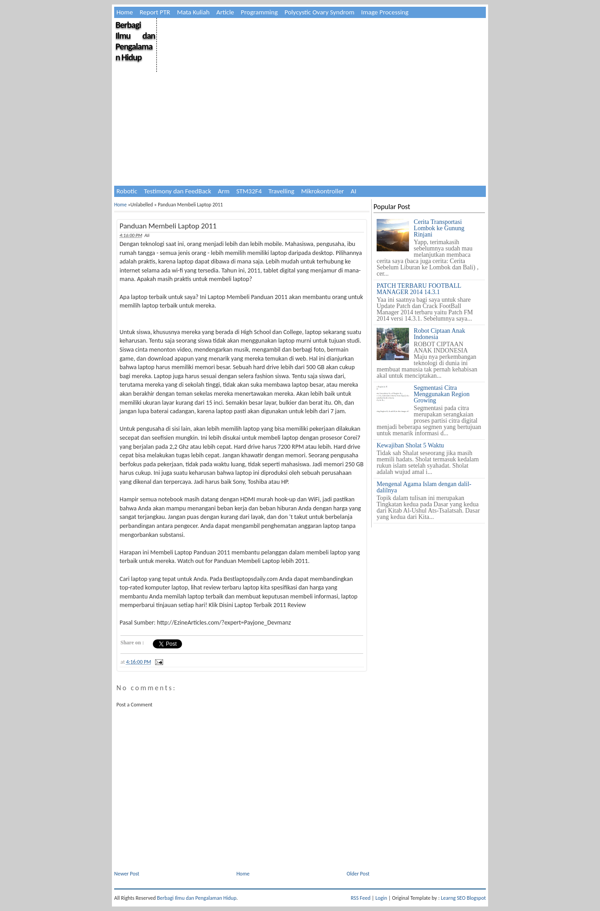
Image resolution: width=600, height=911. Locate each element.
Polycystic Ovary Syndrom (319, 12)
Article (225, 12)
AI (353, 191)
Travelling (281, 191)
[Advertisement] (320, 81)
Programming (259, 12)
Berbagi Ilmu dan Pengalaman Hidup (135, 41)
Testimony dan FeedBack (177, 191)
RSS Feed (361, 898)
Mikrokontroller (322, 191)
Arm (224, 191)
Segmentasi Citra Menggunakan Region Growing (442, 394)
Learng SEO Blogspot (463, 898)
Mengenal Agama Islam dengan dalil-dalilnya (424, 487)
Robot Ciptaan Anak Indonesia (439, 333)
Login (381, 898)
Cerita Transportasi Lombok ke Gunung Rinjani (439, 228)
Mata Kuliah (193, 12)
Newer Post (126, 874)
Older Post (358, 874)
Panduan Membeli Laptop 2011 (168, 226)
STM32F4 (249, 191)
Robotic (126, 191)
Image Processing (384, 12)
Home (124, 12)
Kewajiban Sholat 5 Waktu (410, 445)
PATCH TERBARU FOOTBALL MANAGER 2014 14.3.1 (419, 288)
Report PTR (155, 12)
